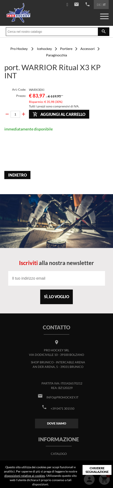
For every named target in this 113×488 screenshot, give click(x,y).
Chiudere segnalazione (97, 470)
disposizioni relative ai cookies (24, 475)
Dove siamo (56, 423)
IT (104, 4)
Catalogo (59, 453)
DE (99, 4)
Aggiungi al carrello (59, 114)
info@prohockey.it (62, 397)
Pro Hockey (19, 48)
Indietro (17, 175)
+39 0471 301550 (62, 408)
